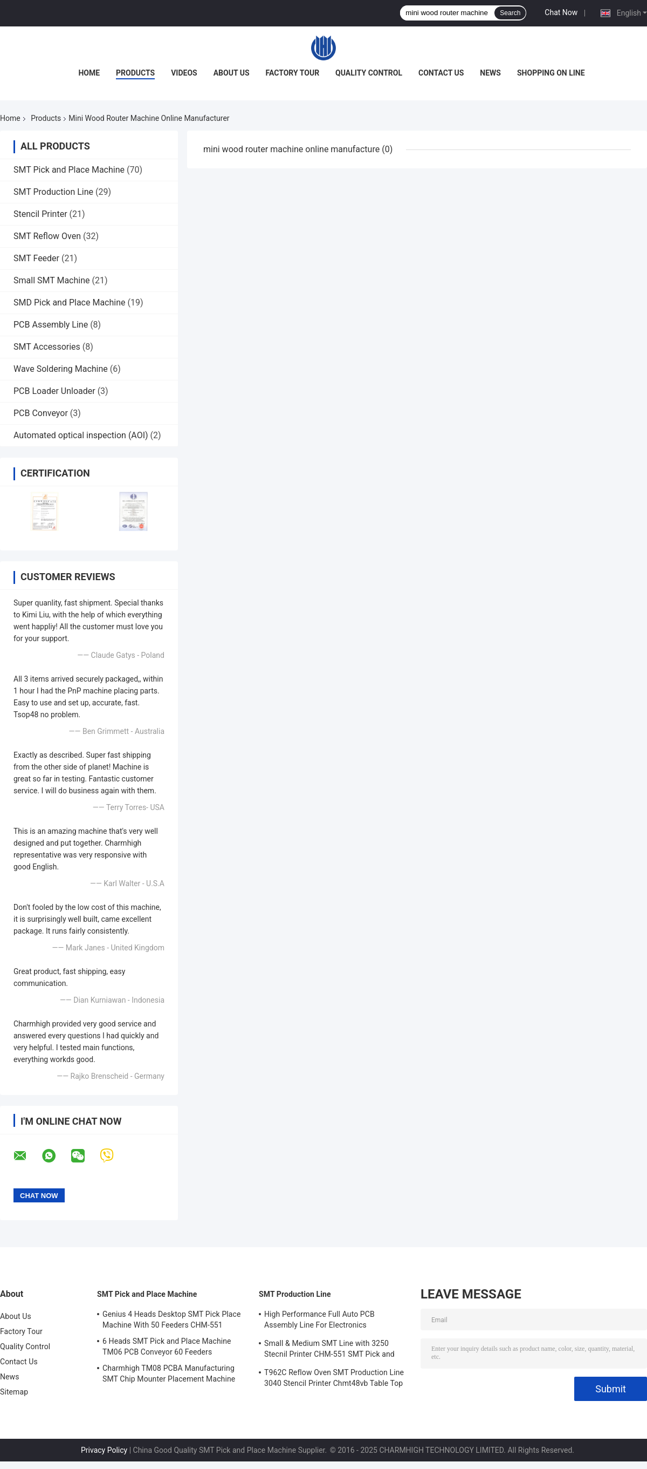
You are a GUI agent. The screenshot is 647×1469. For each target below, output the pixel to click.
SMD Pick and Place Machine (69, 302)
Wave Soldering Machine (60, 369)
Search (510, 13)
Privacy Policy (104, 1450)
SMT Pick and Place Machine (69, 170)
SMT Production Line (53, 192)
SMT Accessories (46, 347)
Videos (184, 73)
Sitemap (14, 1392)
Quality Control (368, 73)
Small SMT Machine (51, 280)
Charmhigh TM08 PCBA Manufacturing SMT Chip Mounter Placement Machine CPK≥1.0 (168, 1375)
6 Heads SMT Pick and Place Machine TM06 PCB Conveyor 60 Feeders (166, 1346)
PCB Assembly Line (50, 324)
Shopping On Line (551, 73)
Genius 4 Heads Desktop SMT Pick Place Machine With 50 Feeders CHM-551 (171, 1319)
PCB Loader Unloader (54, 391)
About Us (232, 73)
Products (135, 73)
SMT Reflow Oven (47, 236)
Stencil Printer (40, 214)
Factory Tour (293, 73)
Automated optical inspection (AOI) (80, 435)
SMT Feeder (36, 258)
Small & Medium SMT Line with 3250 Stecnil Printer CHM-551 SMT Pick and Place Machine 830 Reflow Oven (329, 1350)
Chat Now (561, 12)
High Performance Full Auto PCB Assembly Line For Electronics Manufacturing (319, 1321)
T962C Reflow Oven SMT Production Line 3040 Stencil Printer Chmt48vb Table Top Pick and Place (334, 1379)
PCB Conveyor (40, 413)
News (490, 73)
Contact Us (441, 73)
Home (89, 73)
